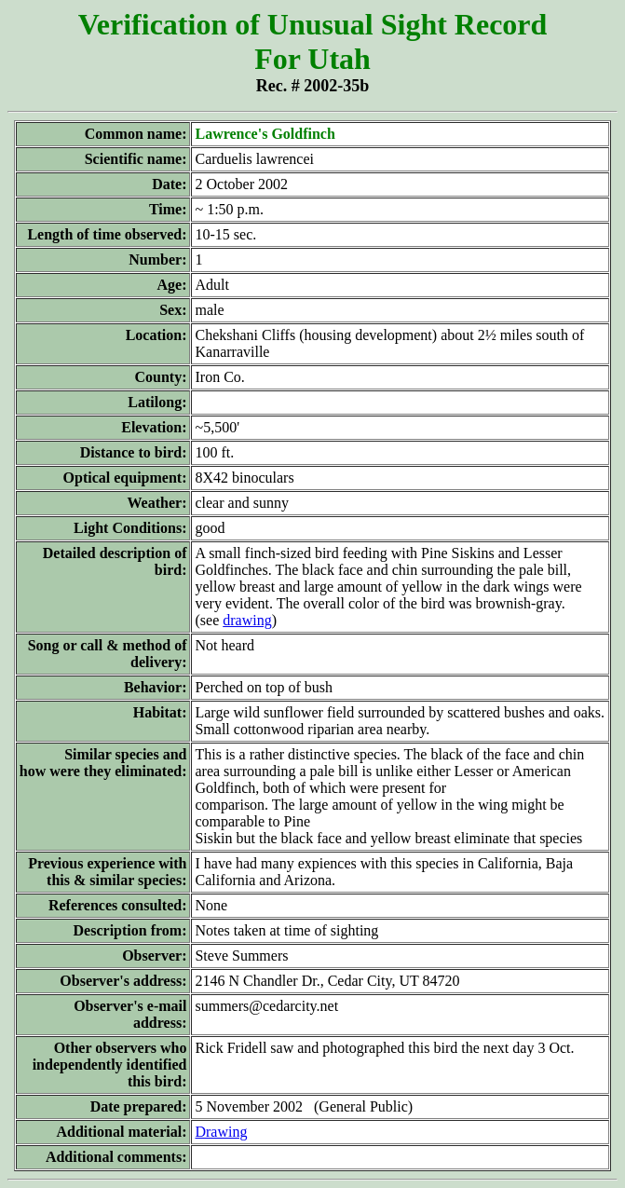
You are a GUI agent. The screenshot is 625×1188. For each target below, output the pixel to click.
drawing (247, 620)
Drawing (221, 1132)
